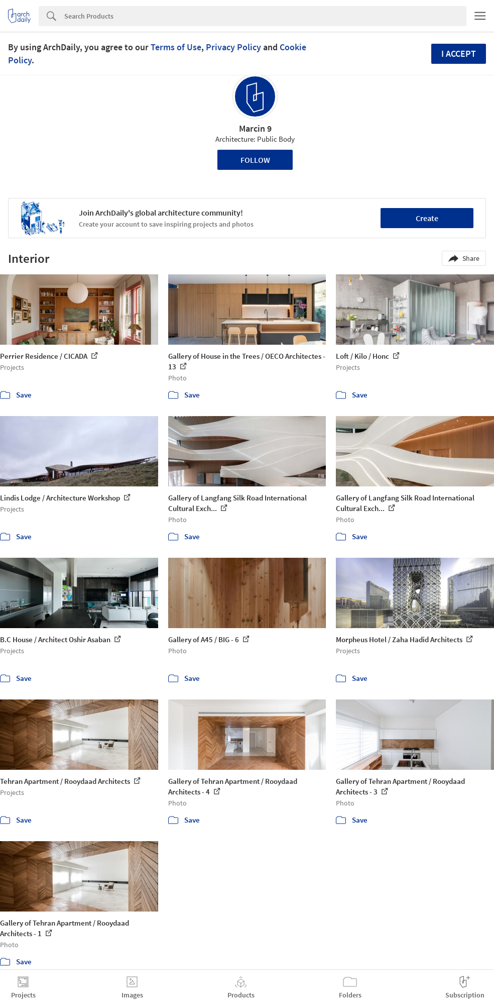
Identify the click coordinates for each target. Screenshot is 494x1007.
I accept (458, 53)
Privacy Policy (233, 47)
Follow (255, 160)
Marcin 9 (255, 128)
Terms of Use (176, 47)
